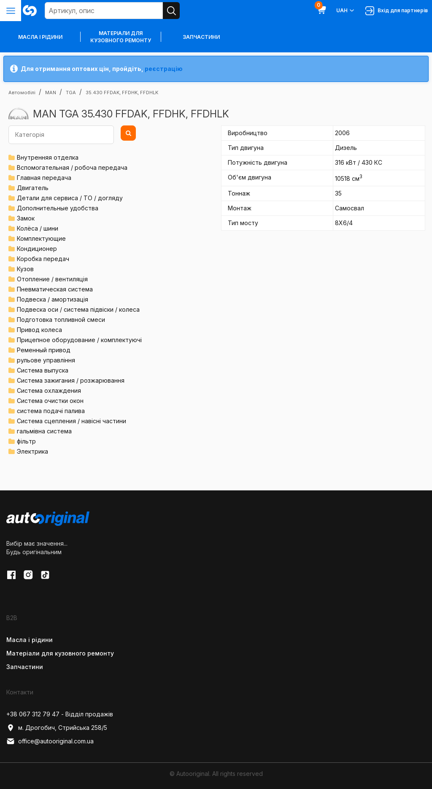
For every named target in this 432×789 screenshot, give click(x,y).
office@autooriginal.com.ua (50, 741)
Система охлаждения (49, 390)
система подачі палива (51, 410)
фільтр (26, 441)
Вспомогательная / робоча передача (72, 167)
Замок (26, 218)
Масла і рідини (29, 639)
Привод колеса (39, 329)
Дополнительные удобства (57, 208)
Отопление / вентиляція (52, 279)
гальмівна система (44, 431)
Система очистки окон (50, 400)
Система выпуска (42, 370)
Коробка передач (43, 258)
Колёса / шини (37, 228)
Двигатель (33, 187)
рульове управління (46, 360)
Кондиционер (37, 248)
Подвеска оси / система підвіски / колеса (78, 309)
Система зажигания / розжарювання (70, 380)
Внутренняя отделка (47, 157)
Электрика (32, 451)
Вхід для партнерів (396, 10)
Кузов (25, 268)
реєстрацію (164, 68)
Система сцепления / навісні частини (71, 420)
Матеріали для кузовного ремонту (120, 37)
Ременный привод (43, 350)
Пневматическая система (55, 289)
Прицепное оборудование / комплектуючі (79, 339)
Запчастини (201, 37)
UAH (345, 10)
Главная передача (44, 177)
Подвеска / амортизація (52, 299)
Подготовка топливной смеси (61, 319)
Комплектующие (41, 238)
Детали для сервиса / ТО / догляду (70, 197)
